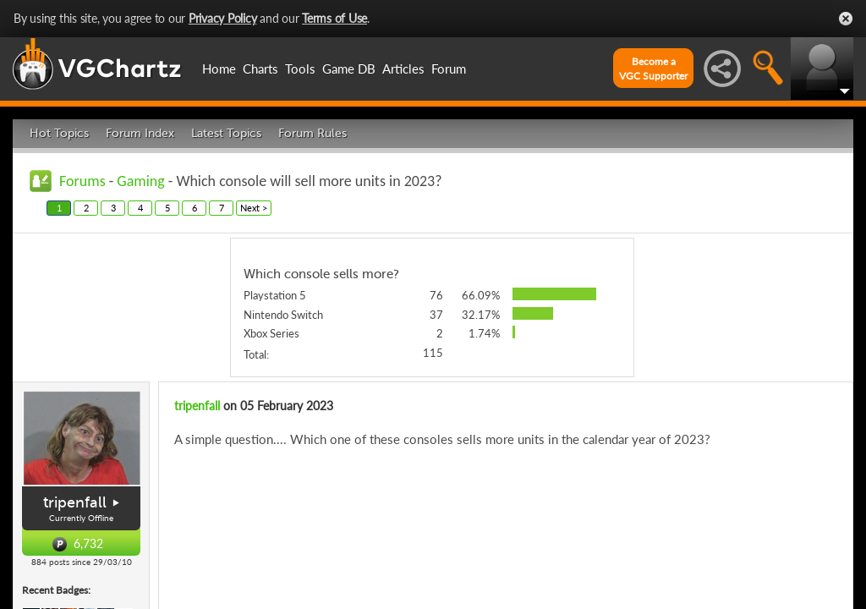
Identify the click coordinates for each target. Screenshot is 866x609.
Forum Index (140, 133)
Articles (403, 68)
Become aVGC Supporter (653, 68)
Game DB (348, 68)
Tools (300, 68)
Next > (253, 207)
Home (219, 68)
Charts (260, 68)
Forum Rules (312, 133)
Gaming (140, 181)
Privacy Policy (223, 18)
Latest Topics (226, 133)
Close (845, 18)
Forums (82, 181)
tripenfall (75, 502)
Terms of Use (334, 18)
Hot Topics (59, 133)
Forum (448, 68)
